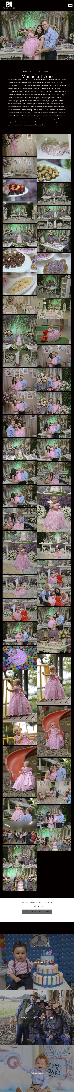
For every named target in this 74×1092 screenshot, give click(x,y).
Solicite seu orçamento (37, 912)
